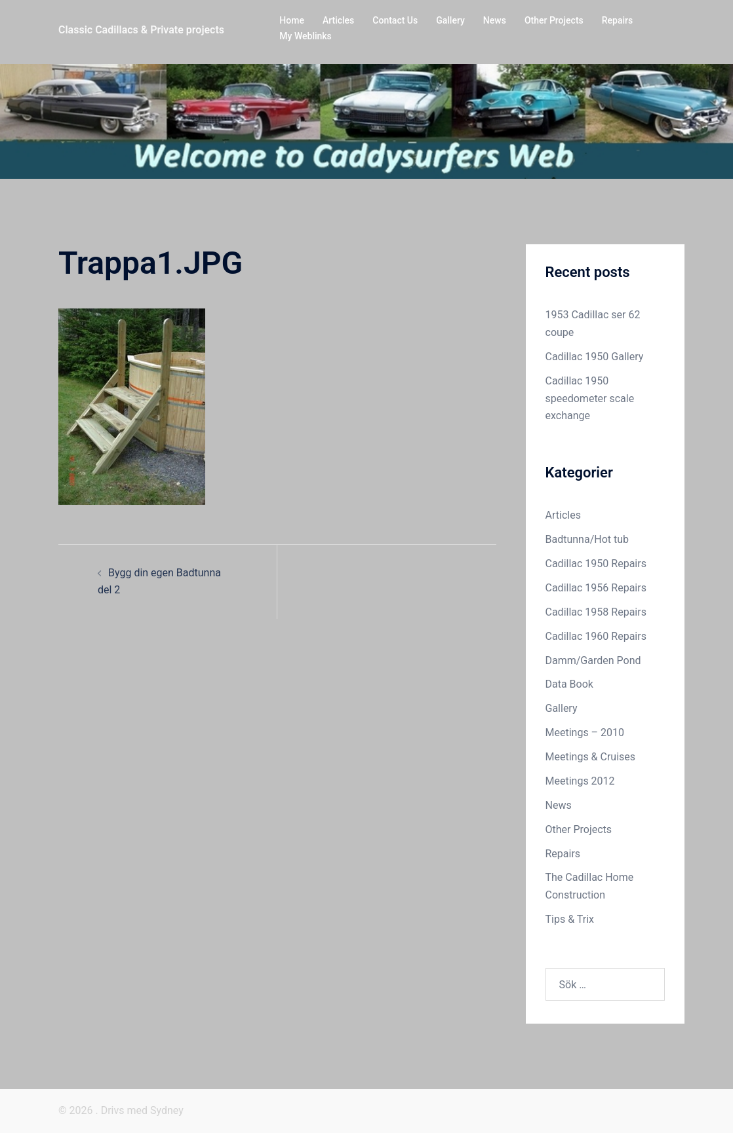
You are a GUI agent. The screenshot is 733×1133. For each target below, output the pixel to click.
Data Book (569, 684)
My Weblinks (305, 36)
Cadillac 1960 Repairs (595, 636)
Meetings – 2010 (585, 732)
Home (291, 20)
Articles (338, 20)
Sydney (167, 1110)
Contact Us (395, 20)
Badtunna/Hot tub (587, 539)
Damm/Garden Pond (593, 660)
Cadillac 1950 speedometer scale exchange (590, 398)
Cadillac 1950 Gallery (594, 356)
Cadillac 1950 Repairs (595, 563)
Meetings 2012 (580, 781)
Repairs (617, 20)
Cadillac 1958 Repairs (595, 612)
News (494, 20)
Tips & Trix (569, 919)
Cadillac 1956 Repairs (595, 588)
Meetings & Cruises (590, 757)
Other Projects (554, 20)
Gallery (450, 20)
